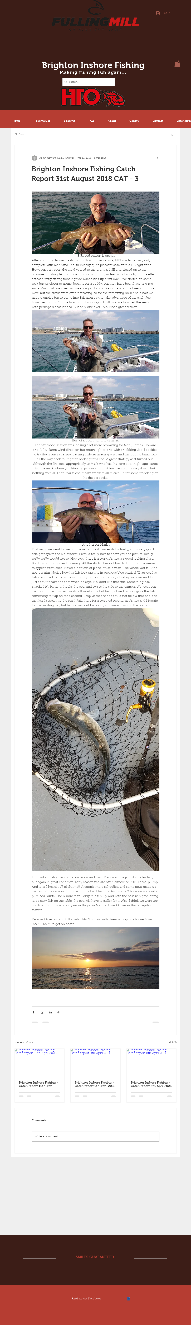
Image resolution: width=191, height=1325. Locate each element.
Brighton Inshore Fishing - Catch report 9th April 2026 (95, 1084)
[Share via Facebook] (33, 1012)
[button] (177, 63)
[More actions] (157, 158)
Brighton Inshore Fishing (93, 65)
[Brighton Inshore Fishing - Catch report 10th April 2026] (40, 1063)
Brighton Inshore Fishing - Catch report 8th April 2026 (151, 1084)
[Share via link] (58, 1012)
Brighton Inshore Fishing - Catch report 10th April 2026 (38, 1084)
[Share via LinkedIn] (50, 1012)
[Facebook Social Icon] (128, 1298)
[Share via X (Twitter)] (41, 1012)
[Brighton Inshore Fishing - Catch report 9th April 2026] (95, 1063)
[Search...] (88, 82)
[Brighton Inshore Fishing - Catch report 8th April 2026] (152, 1063)
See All (173, 1042)
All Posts (19, 134)
